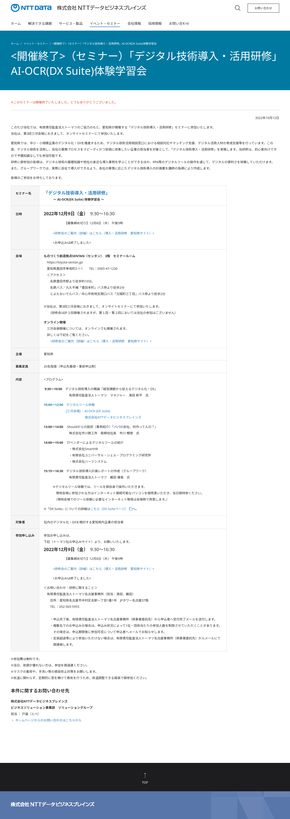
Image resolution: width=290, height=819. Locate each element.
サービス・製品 (71, 23)
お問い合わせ (263, 8)
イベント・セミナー (105, 23)
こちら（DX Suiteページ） (109, 509)
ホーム (16, 23)
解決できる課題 (40, 23)
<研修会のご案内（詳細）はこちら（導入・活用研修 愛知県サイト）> (103, 233)
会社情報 (134, 23)
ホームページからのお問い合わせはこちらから (48, 720)
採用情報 (155, 23)
